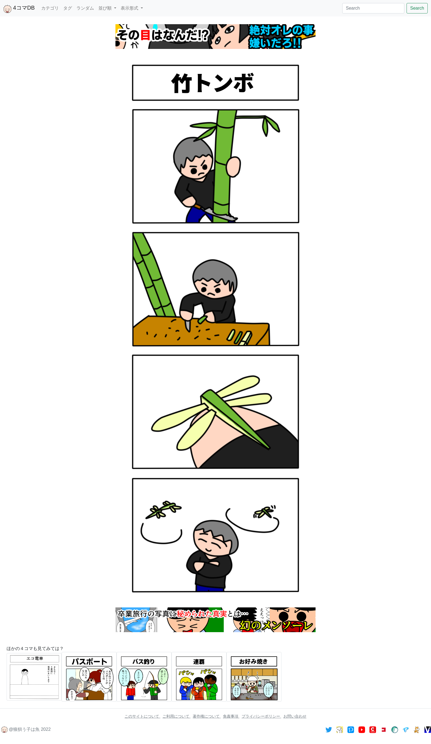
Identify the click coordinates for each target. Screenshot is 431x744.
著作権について (207, 716)
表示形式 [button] (130, 8)
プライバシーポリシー (261, 716)
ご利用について (176, 716)
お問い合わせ (294, 716)
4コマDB (19, 9)
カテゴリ (50, 8)
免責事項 (231, 716)
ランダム (85, 8)
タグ (67, 8)
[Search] (373, 8)
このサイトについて (142, 716)
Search (417, 8)
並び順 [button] (105, 8)
